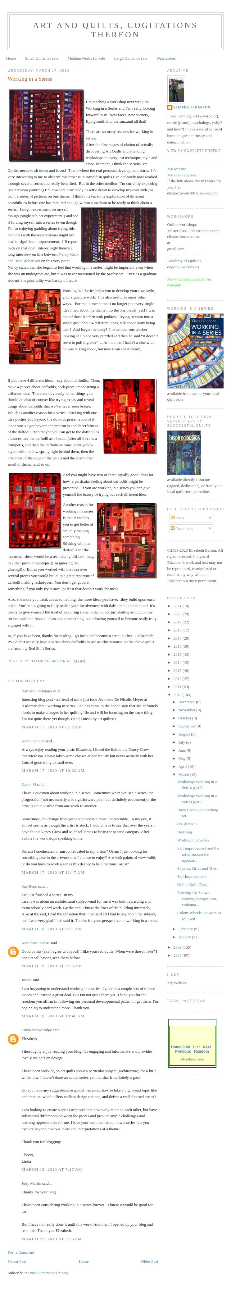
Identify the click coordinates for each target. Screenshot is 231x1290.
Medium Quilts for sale (86, 58)
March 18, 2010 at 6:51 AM (51, 929)
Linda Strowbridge (36, 1030)
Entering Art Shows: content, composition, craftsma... (197, 898)
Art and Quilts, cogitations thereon (115, 30)
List (196, 1047)
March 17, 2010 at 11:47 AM (52, 872)
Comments (182, 528)
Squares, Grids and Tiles (197, 868)
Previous (183, 1051)
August (184, 734)
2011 (178, 686)
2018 (178, 630)
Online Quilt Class (192, 884)
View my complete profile (194, 151)
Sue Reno (29, 886)
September (187, 726)
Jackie (26, 980)
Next (207, 1047)
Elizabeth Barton (192, 107)
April (183, 766)
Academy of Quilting (184, 260)
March (184, 774)
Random (201, 1051)
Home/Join (180, 1047)
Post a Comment (20, 1252)
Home (11, 58)
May (182, 758)
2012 (178, 678)
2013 (178, 670)
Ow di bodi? (187, 824)
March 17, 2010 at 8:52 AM (51, 727)
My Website (177, 982)
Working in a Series (193, 840)
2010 (178, 694)
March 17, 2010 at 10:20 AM (52, 770)
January (185, 937)
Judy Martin (31, 1183)
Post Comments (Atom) (49, 1272)
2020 (178, 614)
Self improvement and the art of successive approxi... (198, 854)
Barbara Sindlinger (36, 691)
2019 (178, 622)
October (185, 718)
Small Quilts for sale (41, 58)
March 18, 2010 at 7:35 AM (51, 966)
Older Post (149, 1261)
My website (176, 168)
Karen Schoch (32, 741)
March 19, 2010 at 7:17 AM (51, 1169)
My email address (181, 175)
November (187, 710)
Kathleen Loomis (35, 943)
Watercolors (166, 58)
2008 (178, 955)
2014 (178, 662)
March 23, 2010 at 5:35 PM (51, 1239)
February (186, 929)
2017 (178, 638)
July (182, 742)
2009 (178, 947)
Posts (177, 518)
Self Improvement (191, 876)
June (182, 750)
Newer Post (16, 1261)
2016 (178, 646)
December (187, 702)
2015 (178, 654)
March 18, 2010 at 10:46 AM (52, 1016)
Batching (184, 832)
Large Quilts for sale (130, 58)
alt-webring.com (192, 1059)
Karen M (28, 784)
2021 (178, 606)
